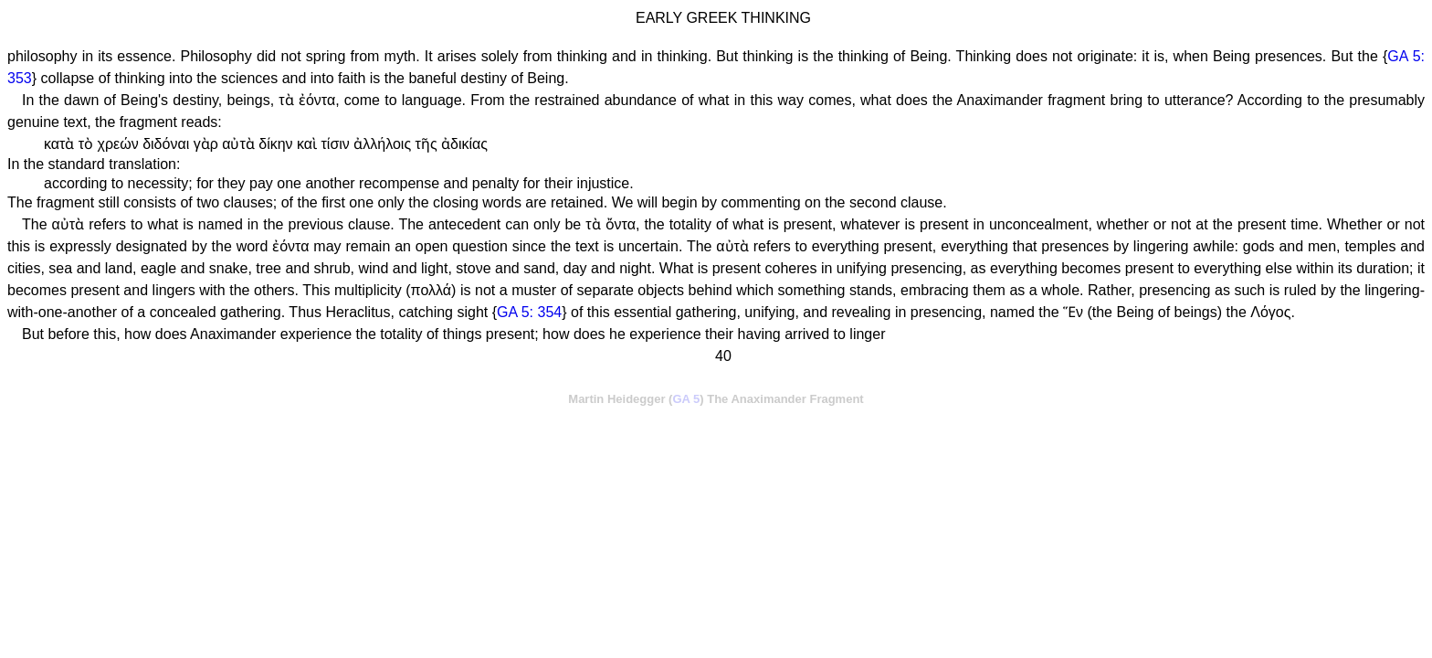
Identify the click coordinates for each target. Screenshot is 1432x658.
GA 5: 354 (529, 312)
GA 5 (686, 399)
